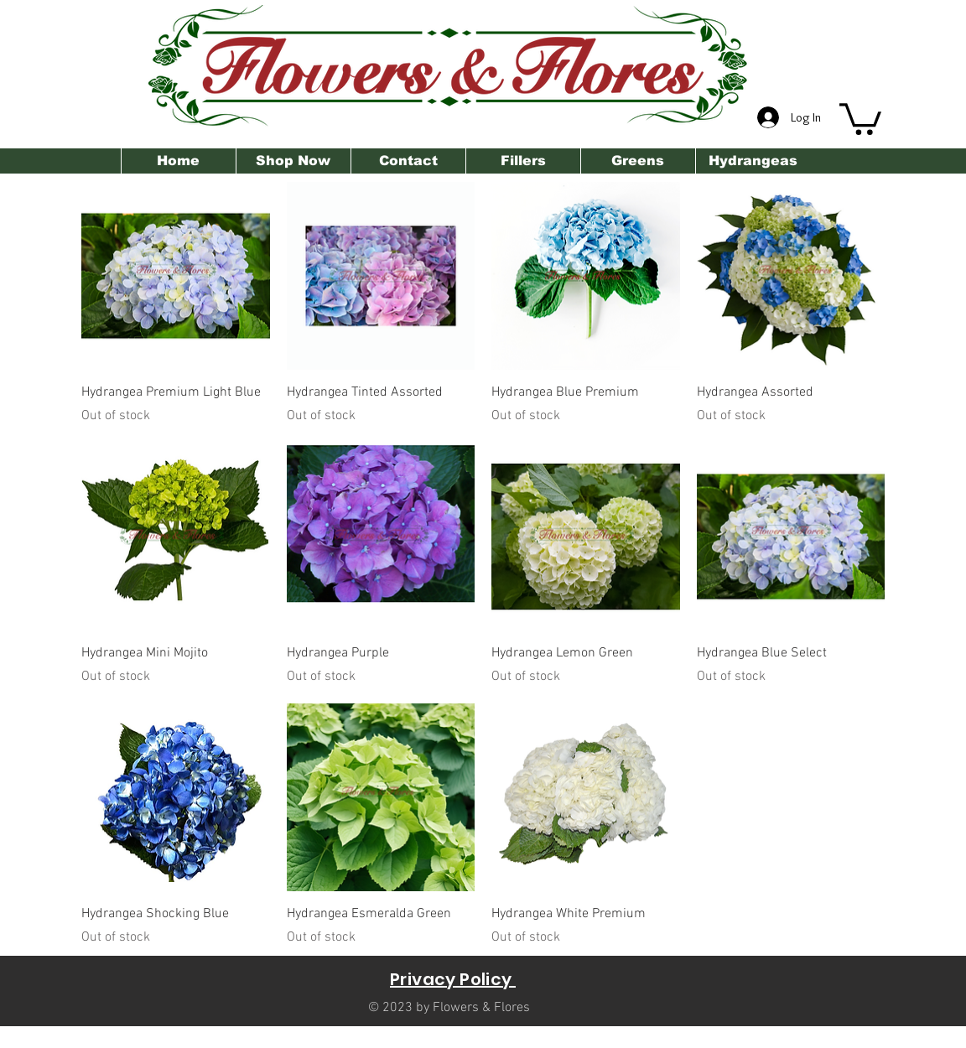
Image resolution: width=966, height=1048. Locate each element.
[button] (860, 117)
